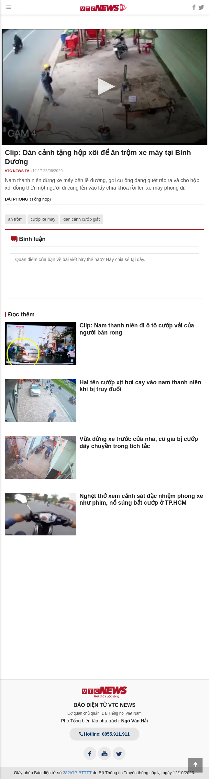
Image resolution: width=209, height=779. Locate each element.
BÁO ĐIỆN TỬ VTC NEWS (104, 705)
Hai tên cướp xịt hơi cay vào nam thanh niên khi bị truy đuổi (140, 386)
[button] (104, 86)
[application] (104, 87)
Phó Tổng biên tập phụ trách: (104, 720)
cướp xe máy (43, 219)
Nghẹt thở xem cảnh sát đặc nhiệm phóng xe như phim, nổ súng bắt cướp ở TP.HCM (141, 499)
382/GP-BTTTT (77, 772)
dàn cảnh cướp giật (81, 219)
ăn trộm (15, 219)
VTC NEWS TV (17, 171)
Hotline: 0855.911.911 (104, 734)
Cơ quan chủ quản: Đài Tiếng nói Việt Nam (105, 713)
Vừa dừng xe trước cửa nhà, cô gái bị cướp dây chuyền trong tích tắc (139, 442)
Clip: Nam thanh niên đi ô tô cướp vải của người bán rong (137, 329)
